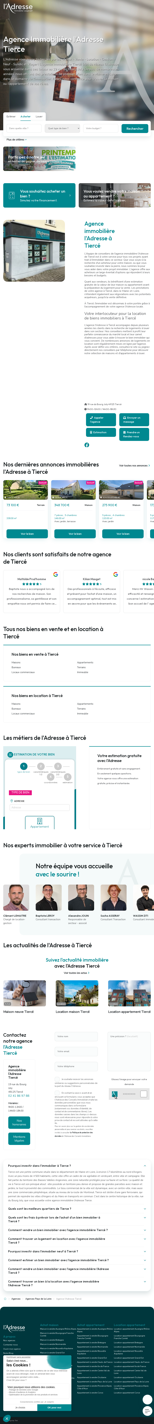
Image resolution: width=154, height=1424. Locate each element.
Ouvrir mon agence (11, 1349)
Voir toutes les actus (77, 973)
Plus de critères (16, 139)
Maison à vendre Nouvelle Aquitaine (56, 1348)
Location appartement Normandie (129, 1347)
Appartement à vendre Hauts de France (94, 1362)
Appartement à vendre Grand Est (92, 1358)
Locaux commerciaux (23, 672)
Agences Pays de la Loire (38, 1298)
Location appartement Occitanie (128, 1377)
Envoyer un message (131, 419)
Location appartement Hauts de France (131, 1362)
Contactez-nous (10, 1344)
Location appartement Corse (127, 1392)
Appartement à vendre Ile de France (93, 1366)
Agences (15, 1298)
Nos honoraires (19, 1122)
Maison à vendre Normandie (53, 1344)
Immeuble (82, 672)
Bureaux (16, 667)
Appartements (85, 662)
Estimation (98, 432)
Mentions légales (19, 1138)
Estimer (11, 116)
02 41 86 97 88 (18, 1096)
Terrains (81, 667)
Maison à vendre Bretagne (52, 1340)
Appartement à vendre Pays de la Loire (94, 1381)
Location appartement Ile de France (130, 1366)
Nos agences (9, 1340)
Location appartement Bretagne (128, 1342)
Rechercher (134, 129)
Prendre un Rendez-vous (131, 434)
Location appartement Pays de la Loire (131, 1381)
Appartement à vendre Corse (90, 1392)
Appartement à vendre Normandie (92, 1347)
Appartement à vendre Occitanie (91, 1377)
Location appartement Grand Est (129, 1358)
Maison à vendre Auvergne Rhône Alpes (58, 1329)
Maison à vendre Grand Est (52, 1352)
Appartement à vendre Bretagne (91, 1342)
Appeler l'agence (97, 419)
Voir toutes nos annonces (135, 465)
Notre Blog (8, 1353)
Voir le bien (27, 533)
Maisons (16, 662)
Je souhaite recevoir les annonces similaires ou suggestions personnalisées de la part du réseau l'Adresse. (76, 1083)
